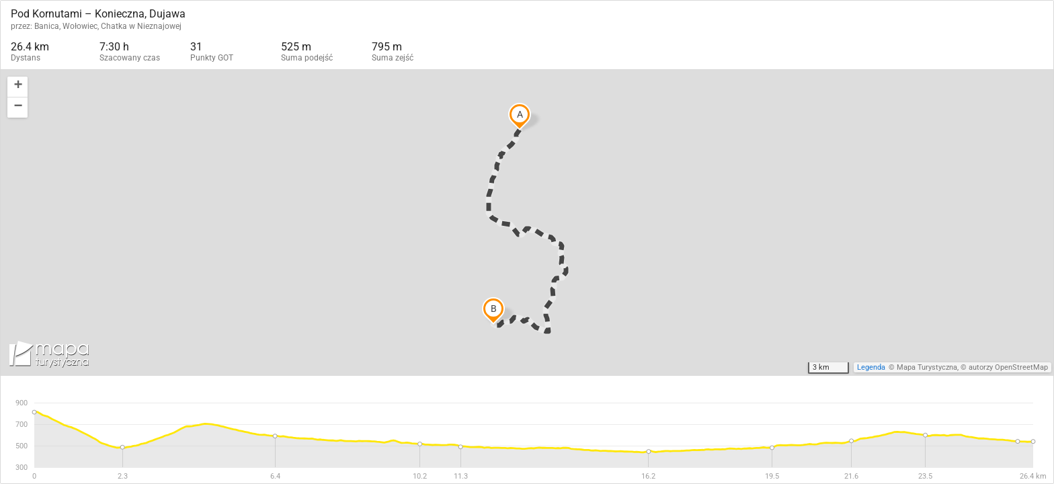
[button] (17, 87)
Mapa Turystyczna (927, 367)
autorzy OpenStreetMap (1008, 367)
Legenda (871, 367)
